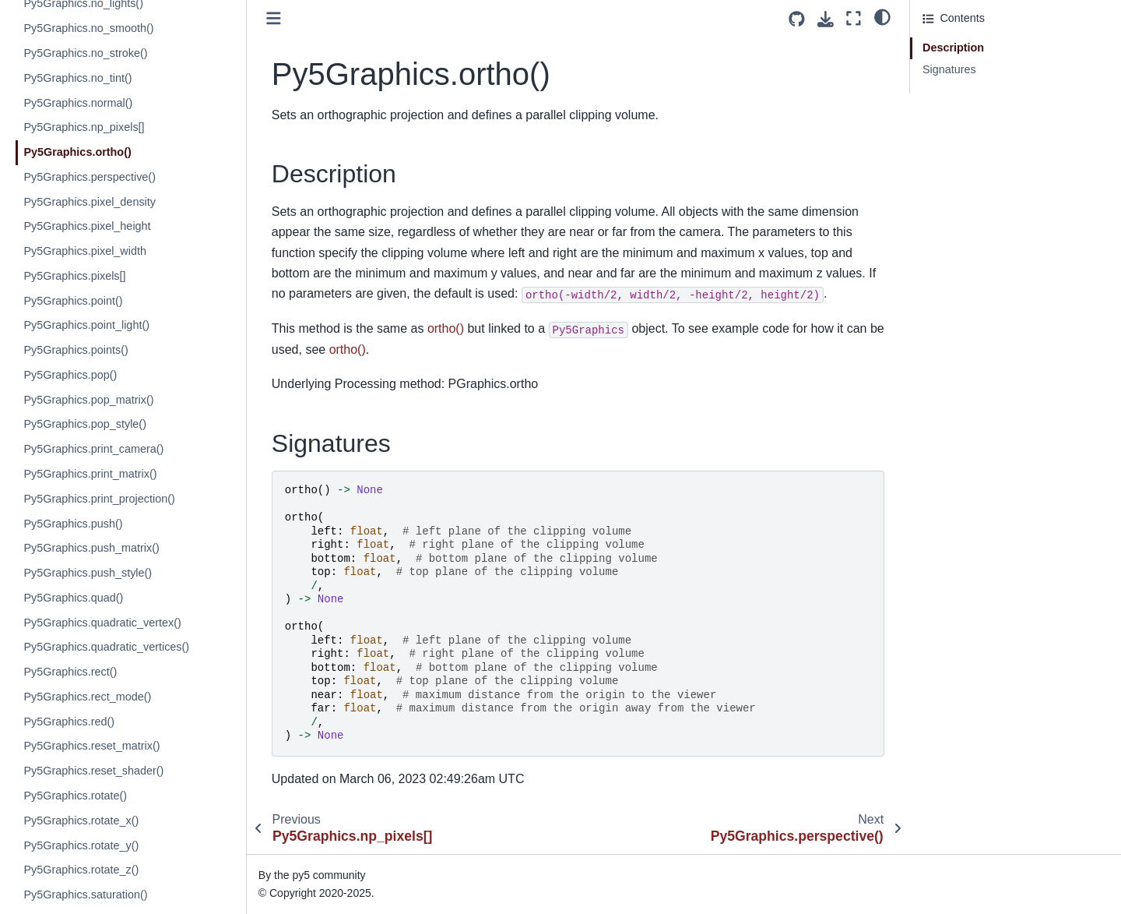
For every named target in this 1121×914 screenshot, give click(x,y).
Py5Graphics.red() (68, 721)
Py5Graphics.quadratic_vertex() (102, 622)
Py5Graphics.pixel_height (86, 226)
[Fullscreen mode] (853, 18)
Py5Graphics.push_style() (87, 572)
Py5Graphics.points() (75, 350)
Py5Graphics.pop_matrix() (88, 399)
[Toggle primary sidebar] (273, 18)
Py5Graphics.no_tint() (77, 78)
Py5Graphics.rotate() (75, 795)
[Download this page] (825, 19)
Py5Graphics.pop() (70, 375)
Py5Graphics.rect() (70, 671)
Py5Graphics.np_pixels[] (83, 127)
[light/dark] (882, 16)
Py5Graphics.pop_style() (84, 424)
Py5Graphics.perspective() (89, 177)
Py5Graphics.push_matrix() (91, 548)
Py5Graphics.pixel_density (89, 202)
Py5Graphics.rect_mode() (87, 696)
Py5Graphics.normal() (77, 103)
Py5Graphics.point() (72, 301)
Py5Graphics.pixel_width (84, 251)
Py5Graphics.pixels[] (74, 276)
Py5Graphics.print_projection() (98, 498)
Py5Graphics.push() (72, 523)
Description (953, 47)
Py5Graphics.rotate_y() (81, 845)
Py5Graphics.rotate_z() (81, 869)
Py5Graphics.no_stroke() (85, 53)
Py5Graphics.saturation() (85, 894)
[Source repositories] (796, 19)
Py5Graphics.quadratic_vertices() (106, 647)
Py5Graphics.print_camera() (93, 449)
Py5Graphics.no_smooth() (88, 28)
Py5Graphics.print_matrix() (89, 474)
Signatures (949, 69)
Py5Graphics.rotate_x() (81, 820)
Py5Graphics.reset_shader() (93, 770)
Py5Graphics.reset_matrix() (91, 745)
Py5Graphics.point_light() (86, 325)
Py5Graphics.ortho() (77, 152)
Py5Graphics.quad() (73, 597)
